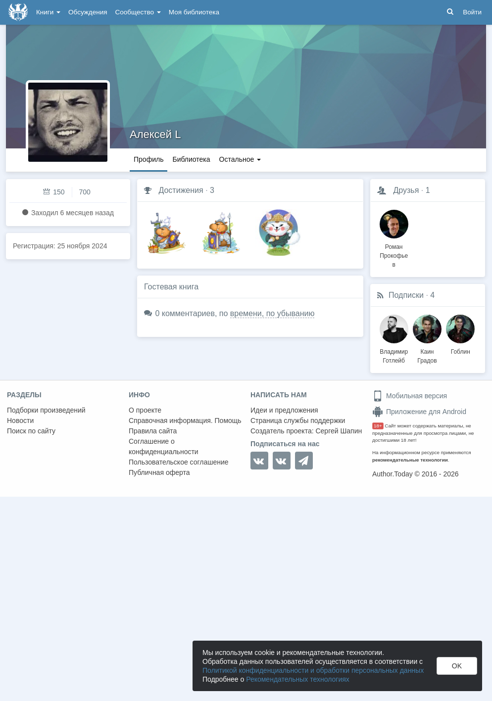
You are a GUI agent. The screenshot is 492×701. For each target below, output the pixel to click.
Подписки (406, 295)
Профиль (148, 159)
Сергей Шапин (338, 431)
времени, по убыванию (272, 313)
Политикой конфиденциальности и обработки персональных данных (313, 670)
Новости (20, 420)
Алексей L (155, 134)
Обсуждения (87, 12)
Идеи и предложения (284, 410)
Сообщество (138, 12)
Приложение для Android (419, 411)
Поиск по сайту (31, 431)
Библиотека (191, 159)
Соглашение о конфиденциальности (163, 446)
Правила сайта (153, 431)
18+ (378, 425)
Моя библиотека (194, 12)
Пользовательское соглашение (179, 462)
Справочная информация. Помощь (185, 420)
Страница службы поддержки (297, 420)
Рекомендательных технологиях (297, 679)
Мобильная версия (409, 395)
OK (457, 666)
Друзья (406, 190)
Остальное (240, 159)
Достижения (180, 190)
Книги (48, 12)
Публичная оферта (159, 472)
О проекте (145, 410)
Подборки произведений (46, 410)
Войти (472, 12)
